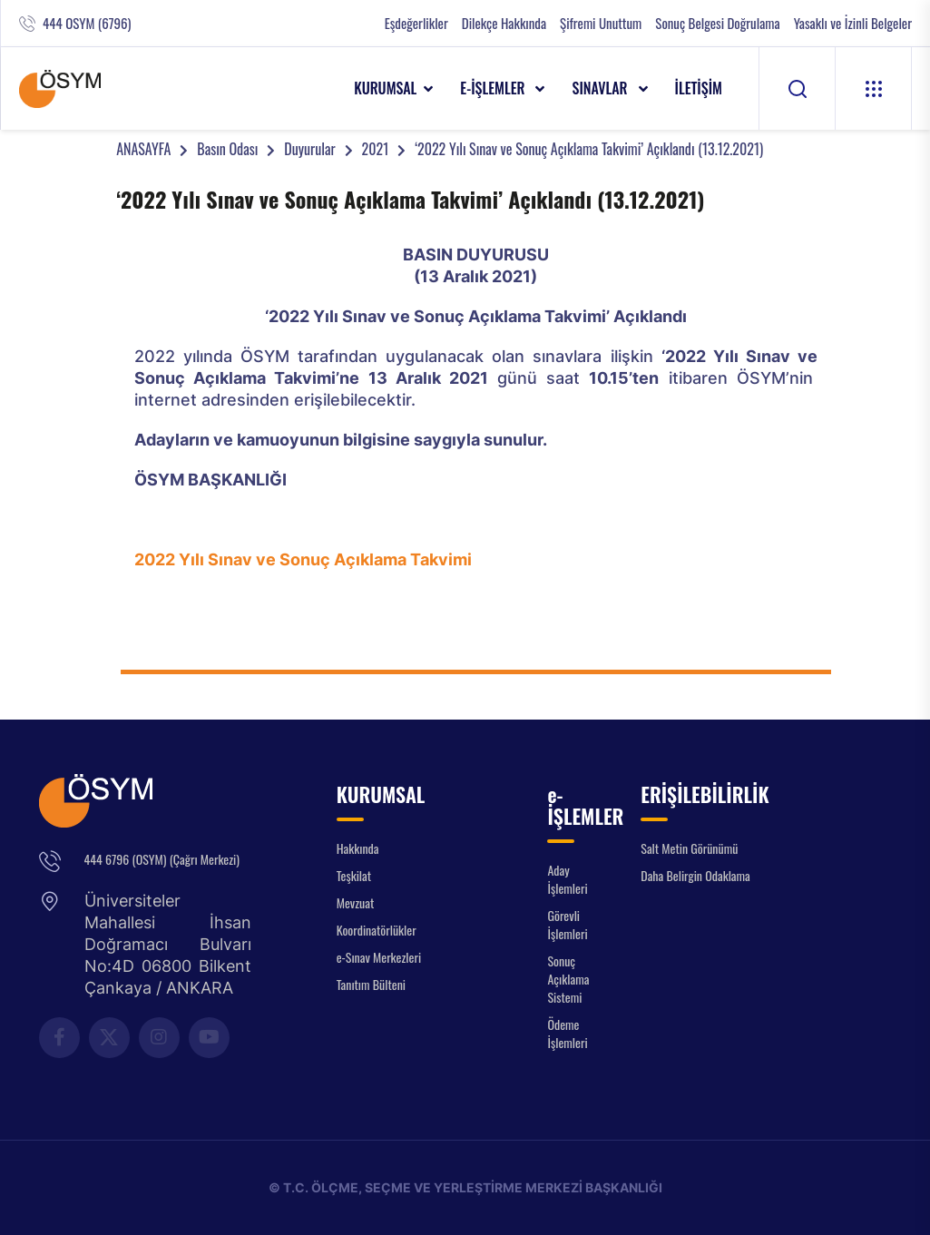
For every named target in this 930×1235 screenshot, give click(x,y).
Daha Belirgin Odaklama (695, 875)
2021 (375, 149)
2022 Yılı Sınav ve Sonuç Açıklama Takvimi (303, 559)
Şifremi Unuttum (600, 23)
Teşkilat (354, 875)
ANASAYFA (143, 149)
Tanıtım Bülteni (371, 984)
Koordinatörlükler (376, 929)
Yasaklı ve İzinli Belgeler (853, 23)
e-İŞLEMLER (494, 88)
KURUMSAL (385, 88)
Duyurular (309, 149)
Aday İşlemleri (567, 878)
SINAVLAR (601, 88)
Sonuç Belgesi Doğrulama (717, 23)
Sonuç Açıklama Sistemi (568, 978)
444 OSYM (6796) (87, 23)
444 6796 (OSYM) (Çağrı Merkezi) (162, 858)
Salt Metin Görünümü (689, 848)
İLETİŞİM (699, 88)
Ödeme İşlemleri (567, 1033)
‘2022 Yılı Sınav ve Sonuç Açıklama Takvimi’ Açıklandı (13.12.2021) (589, 149)
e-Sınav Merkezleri (379, 956)
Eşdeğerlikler (416, 23)
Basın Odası (227, 149)
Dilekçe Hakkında (504, 23)
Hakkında (358, 848)
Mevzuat (356, 902)
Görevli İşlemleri (567, 924)
